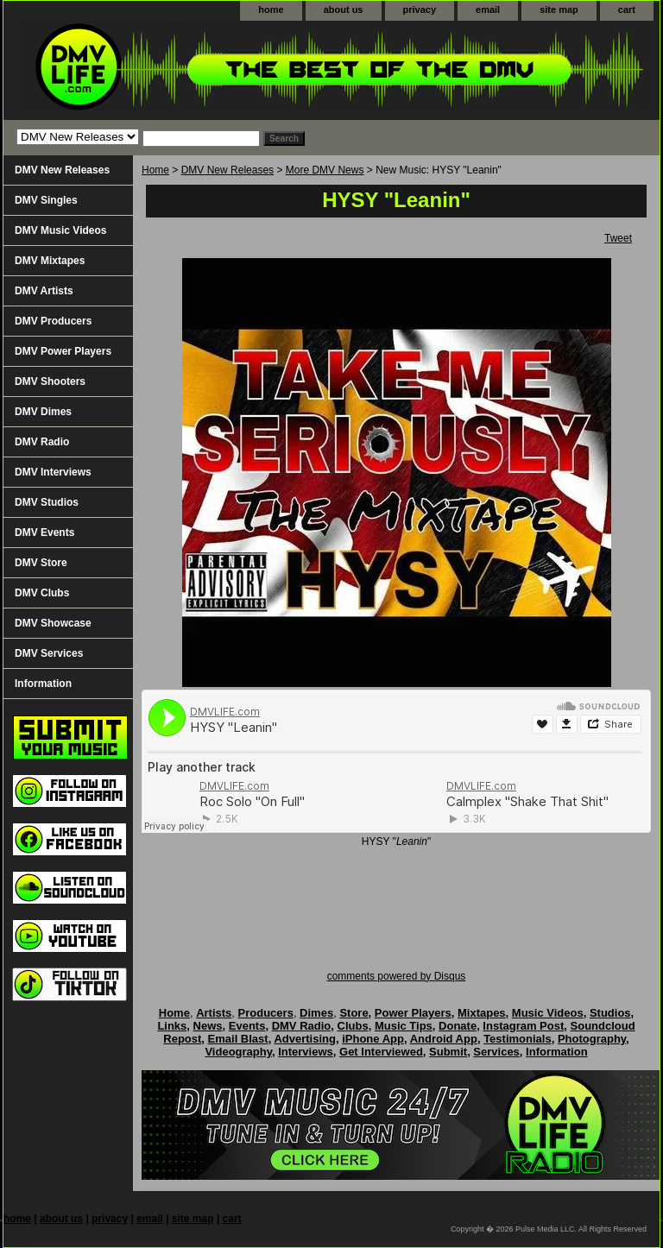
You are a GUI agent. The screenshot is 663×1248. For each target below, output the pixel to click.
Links (171, 1025)
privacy (420, 9)
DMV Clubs (42, 593)
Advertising (305, 1038)
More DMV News (325, 170)
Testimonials (517, 1038)
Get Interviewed (381, 1051)
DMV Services (49, 653)
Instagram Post (523, 1025)
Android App (443, 1038)
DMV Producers (53, 321)
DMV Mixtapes (50, 261)
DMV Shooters (50, 381)
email (488, 9)
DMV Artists (44, 291)
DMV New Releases (227, 170)
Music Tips (404, 1025)
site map (559, 9)
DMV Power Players (63, 351)
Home (155, 170)
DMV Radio (42, 442)
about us (343, 9)
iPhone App (373, 1038)
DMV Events (44, 532)
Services (496, 1051)
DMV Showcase (53, 623)
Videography (238, 1051)
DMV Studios (47, 502)
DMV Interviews (53, 472)
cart (626, 9)
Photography (592, 1038)
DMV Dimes (43, 412)
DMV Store (41, 563)
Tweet (618, 238)
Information (43, 684)
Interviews (305, 1051)
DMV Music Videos (60, 230)
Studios (610, 1012)
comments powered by (396, 976)
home (270, 9)
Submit (448, 1051)
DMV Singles (46, 200)
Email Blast (238, 1038)
